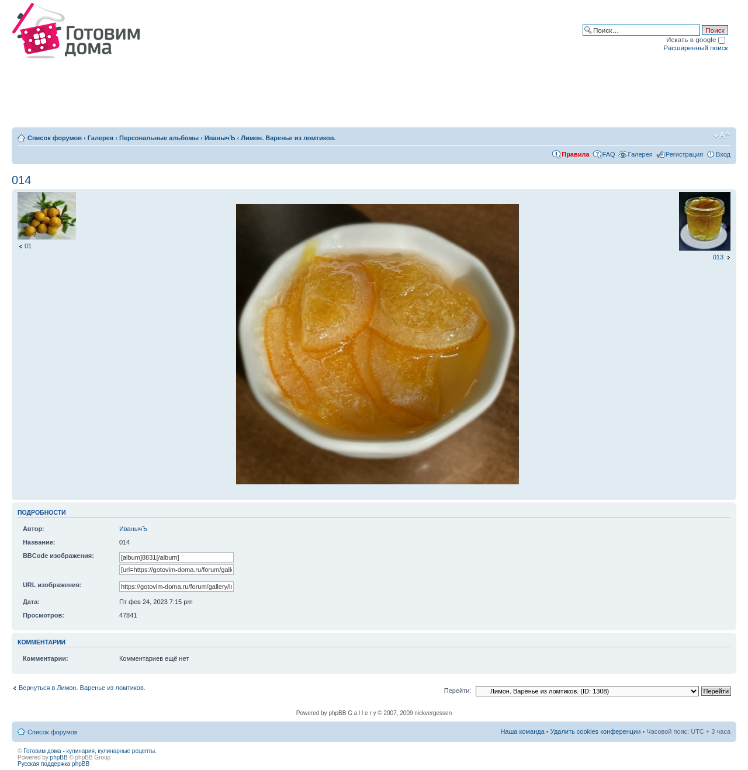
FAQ (608, 154)
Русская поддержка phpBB (53, 764)
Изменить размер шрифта (722, 135)
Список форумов (54, 137)
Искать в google (695, 39)
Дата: (31, 601)
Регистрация (684, 154)
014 (21, 180)
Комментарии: (45, 658)
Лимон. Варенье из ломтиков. (288, 137)
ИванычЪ (220, 137)
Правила (575, 154)
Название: (39, 542)
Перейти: (458, 690)
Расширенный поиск (695, 47)
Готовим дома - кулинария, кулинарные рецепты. (90, 751)
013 (718, 257)
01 (28, 245)
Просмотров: (43, 615)
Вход (723, 154)
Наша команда (522, 731)
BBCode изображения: (58, 555)
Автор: (33, 528)
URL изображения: (52, 584)
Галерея (100, 137)
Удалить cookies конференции (595, 731)
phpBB (59, 757)
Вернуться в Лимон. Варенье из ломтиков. (82, 687)
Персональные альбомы (159, 137)
